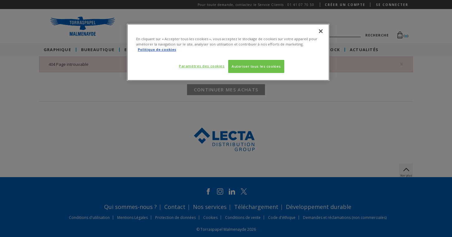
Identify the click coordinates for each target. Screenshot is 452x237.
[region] (228, 52)
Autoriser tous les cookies (256, 66)
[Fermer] (321, 31)
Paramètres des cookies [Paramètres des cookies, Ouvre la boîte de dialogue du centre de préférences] (202, 66)
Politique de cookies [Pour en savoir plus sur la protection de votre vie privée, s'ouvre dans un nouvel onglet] (157, 49)
